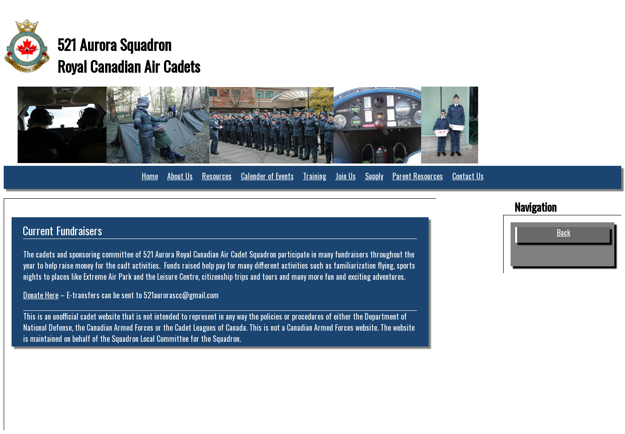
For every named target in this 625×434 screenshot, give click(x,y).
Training (314, 176)
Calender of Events (267, 176)
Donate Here (40, 295)
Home (150, 176)
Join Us (345, 176)
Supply (374, 176)
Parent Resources (417, 176)
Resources (217, 176)
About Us (180, 176)
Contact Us (468, 176)
